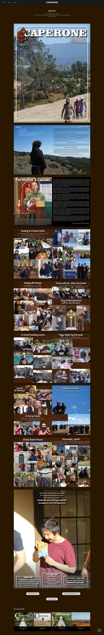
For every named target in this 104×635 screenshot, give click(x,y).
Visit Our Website (52, 598)
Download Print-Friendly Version (71, 593)
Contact (15, 2)
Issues (4, 2)
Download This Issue (32, 593)
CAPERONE (52, 2)
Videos (9, 2)
